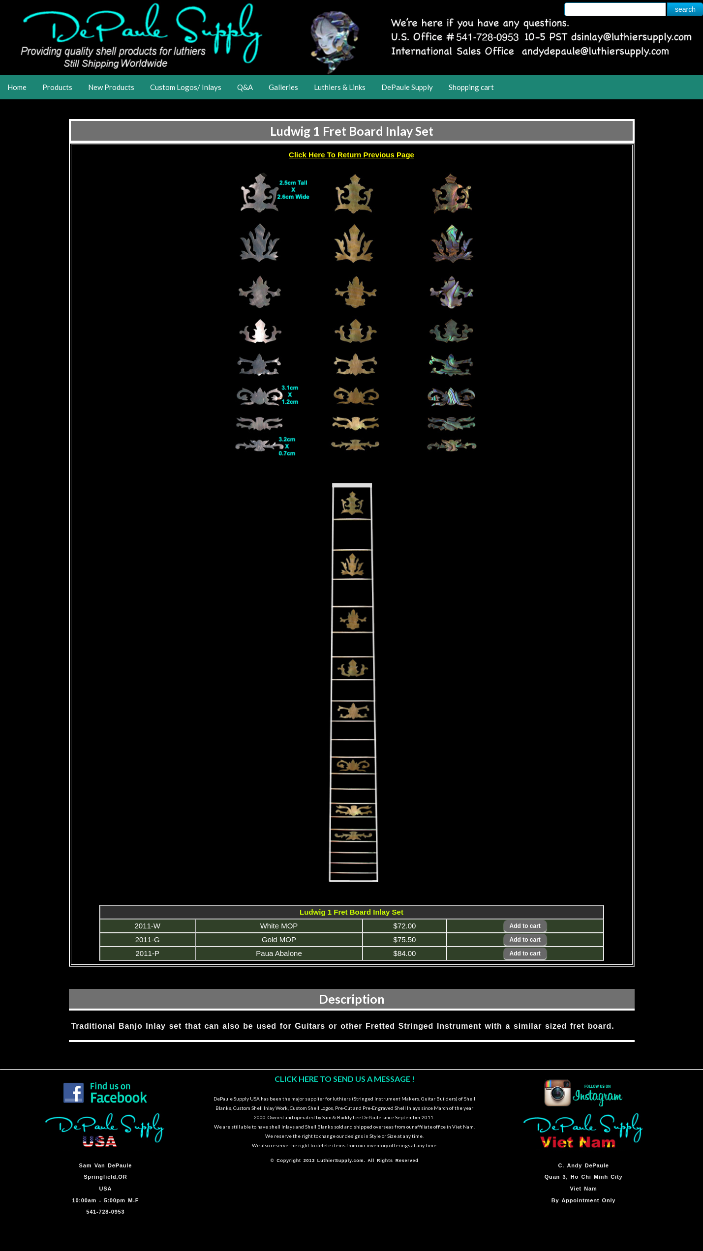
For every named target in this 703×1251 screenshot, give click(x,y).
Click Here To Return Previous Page (351, 154)
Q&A (245, 87)
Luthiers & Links (340, 87)
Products (57, 87)
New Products (111, 87)
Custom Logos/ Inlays (185, 87)
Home (17, 87)
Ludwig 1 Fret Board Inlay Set (351, 130)
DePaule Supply (407, 87)
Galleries (283, 87)
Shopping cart (471, 87)
